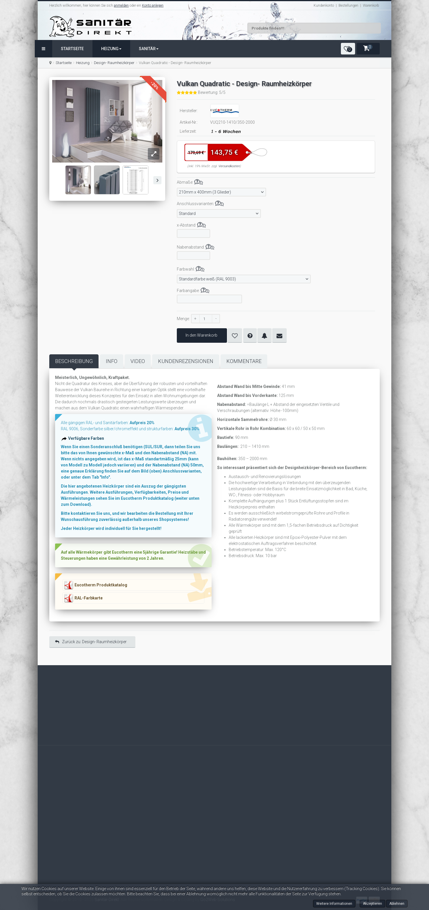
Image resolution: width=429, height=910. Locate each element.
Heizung (111, 48)
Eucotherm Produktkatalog (100, 585)
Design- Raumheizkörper (114, 63)
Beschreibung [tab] (74, 361)
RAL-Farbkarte (88, 598)
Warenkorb (371, 5)
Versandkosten (229, 166)
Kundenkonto (324, 5)
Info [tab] (111, 361)
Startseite (72, 48)
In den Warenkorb (202, 335)
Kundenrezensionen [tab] (185, 361)
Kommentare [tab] (243, 361)
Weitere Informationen (334, 904)
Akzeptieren (372, 904)
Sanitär (149, 48)
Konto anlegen (152, 5)
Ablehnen (396, 904)
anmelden (121, 5)
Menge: (183, 318)
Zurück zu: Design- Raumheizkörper (91, 641)
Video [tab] (137, 361)
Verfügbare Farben (87, 440)
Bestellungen (348, 5)
